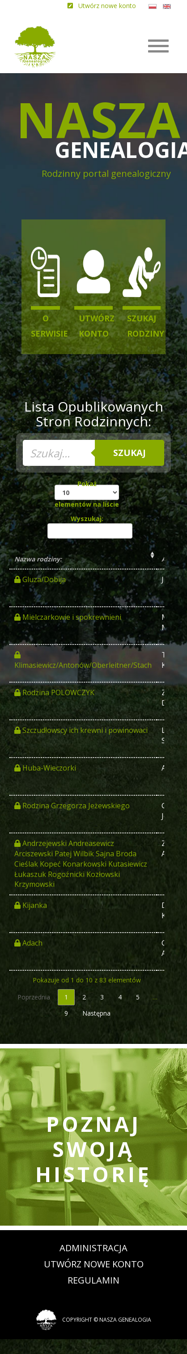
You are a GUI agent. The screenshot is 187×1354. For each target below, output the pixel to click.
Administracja (94, 1248)
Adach (28, 943)
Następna (96, 1013)
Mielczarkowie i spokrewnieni (67, 617)
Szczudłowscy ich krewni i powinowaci (81, 730)
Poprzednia (33, 997)
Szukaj (129, 453)
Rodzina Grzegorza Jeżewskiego (72, 806)
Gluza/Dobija (40, 579)
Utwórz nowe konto (94, 1264)
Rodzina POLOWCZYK (54, 692)
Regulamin (93, 1280)
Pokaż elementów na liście (87, 493)
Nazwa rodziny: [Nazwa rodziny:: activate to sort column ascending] (38, 559)
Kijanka (30, 905)
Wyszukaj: (88, 526)
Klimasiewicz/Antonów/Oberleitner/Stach (83, 660)
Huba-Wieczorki (45, 768)
